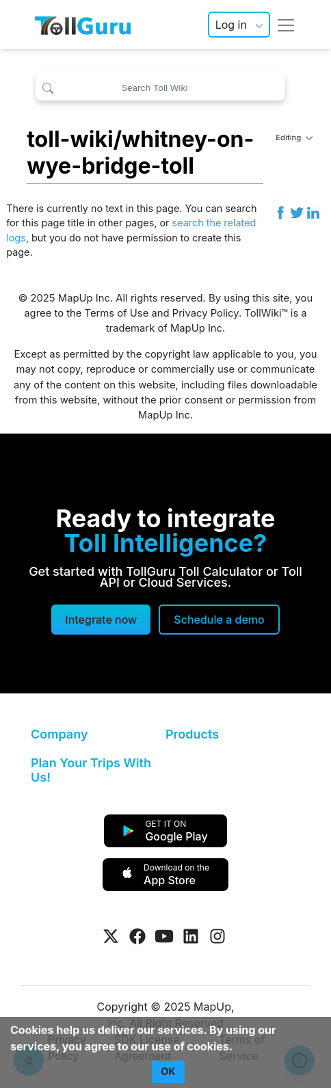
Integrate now (101, 619)
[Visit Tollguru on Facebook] (137, 936)
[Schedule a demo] (219, 620)
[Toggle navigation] (286, 25)
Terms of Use (117, 313)
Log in (231, 24)
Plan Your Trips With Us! (91, 770)
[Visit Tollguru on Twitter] (111, 936)
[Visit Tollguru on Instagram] (217, 936)
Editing (294, 137)
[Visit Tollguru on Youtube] (164, 936)
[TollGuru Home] (83, 24)
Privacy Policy (205, 313)
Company (59, 734)
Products (192, 734)
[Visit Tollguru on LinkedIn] (191, 936)
